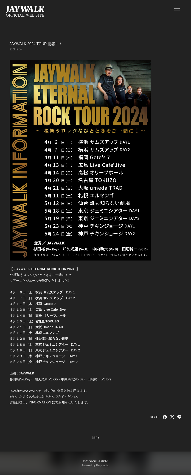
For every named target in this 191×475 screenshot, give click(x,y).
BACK (95, 437)
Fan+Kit (103, 460)
